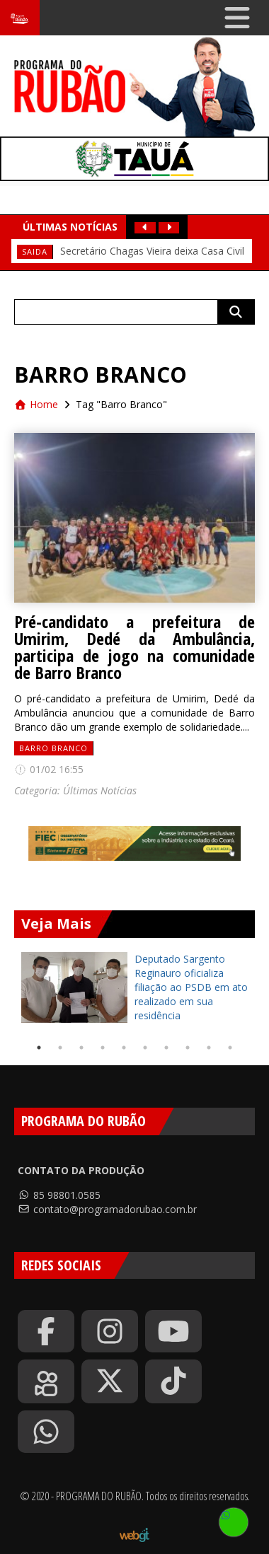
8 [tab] (188, 1047)
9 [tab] (209, 1047)
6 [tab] (145, 1047)
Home (36, 404)
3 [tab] (81, 1047)
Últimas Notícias (100, 790)
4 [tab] (103, 1047)
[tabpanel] (134, 987)
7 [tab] (166, 1047)
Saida (34, 251)
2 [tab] (60, 1047)
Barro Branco (53, 748)
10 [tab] (230, 1047)
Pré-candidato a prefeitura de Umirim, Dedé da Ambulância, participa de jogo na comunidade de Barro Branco (134, 647)
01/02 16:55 (49, 769)
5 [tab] (124, 1047)
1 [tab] (39, 1047)
